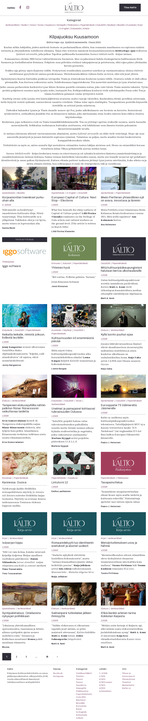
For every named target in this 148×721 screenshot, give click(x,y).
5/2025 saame (105, 682)
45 (51, 656)
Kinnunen (56, 263)
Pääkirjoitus (72, 25)
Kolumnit (67, 263)
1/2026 (54, 205)
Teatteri (24, 25)
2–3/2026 (6, 205)
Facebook (58, 673)
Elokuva (104, 330)
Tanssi (33, 25)
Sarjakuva (50, 25)
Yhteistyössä (8, 262)
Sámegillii (61, 25)
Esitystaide (76, 28)
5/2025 (102, 685)
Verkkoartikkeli (12, 25)
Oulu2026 (100, 25)
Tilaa (130, 8)
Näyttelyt (111, 25)
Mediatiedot (128, 685)
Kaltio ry (126, 688)
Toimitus (126, 682)
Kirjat (140, 25)
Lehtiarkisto (105, 691)
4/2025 (102, 688)
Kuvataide (131, 25)
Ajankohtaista (8, 193)
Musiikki (121, 25)
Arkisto (86, 28)
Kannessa (7, 478)
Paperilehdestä (87, 25)
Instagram (58, 676)
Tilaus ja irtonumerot (128, 675)
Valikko (11, 8)
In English (64, 28)
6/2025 (102, 679)
